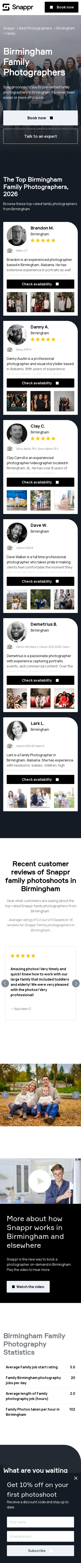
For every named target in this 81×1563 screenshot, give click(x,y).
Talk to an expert (40, 136)
